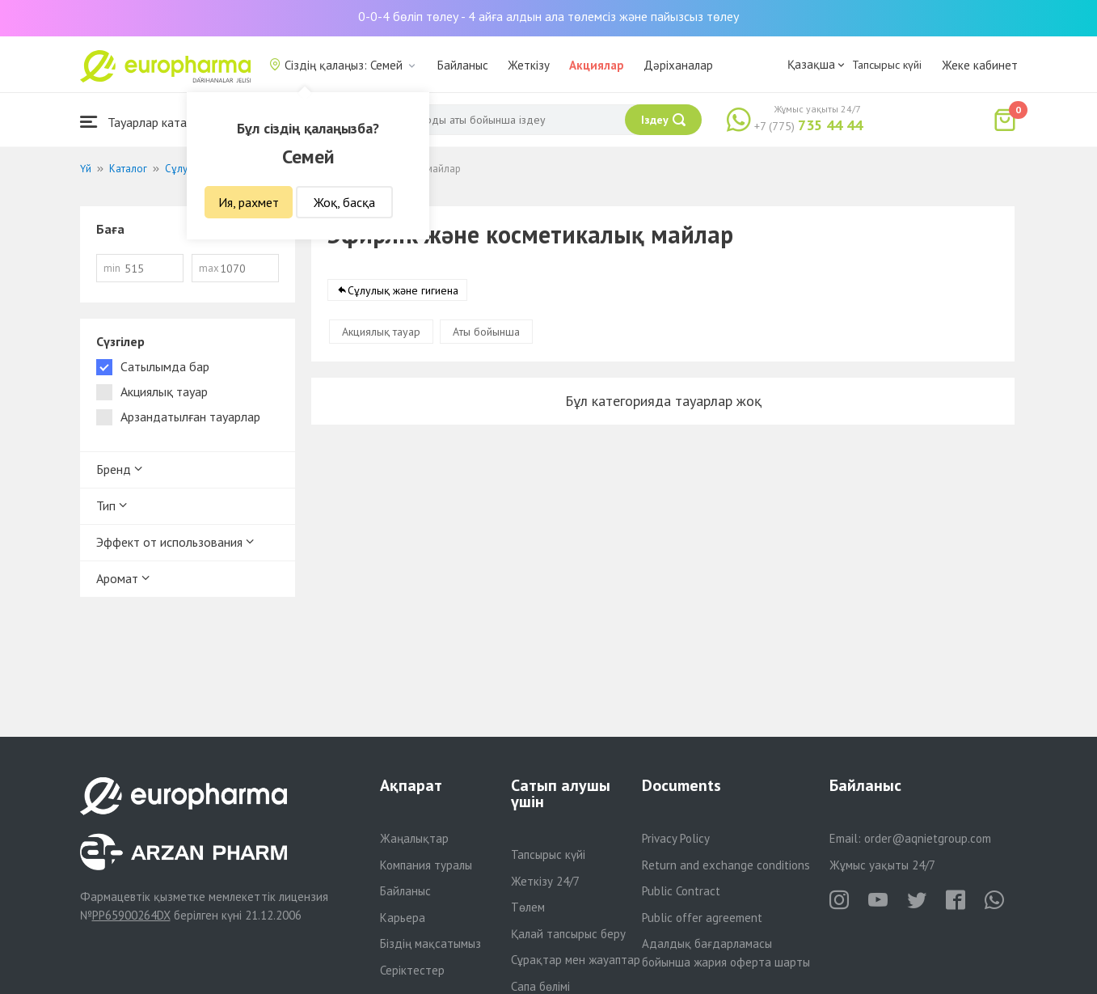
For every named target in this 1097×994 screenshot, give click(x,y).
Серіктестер (412, 970)
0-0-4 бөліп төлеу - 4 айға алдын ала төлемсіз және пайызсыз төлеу (548, 16)
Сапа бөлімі (540, 986)
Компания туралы (426, 865)
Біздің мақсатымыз (430, 943)
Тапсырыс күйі (887, 64)
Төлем (528, 907)
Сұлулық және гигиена (403, 290)
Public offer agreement (702, 917)
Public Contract (681, 891)
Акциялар (596, 65)
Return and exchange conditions (726, 865)
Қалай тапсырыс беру (568, 933)
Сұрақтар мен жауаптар (575, 959)
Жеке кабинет (980, 65)
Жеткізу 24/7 (545, 881)
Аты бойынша (486, 331)
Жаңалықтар (414, 838)
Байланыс (462, 65)
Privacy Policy (676, 838)
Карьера (402, 917)
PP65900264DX (131, 915)
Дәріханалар (678, 65)
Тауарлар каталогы (146, 121)
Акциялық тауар (381, 331)
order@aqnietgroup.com (927, 838)
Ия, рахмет (248, 202)
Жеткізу (529, 65)
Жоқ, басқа (344, 202)
